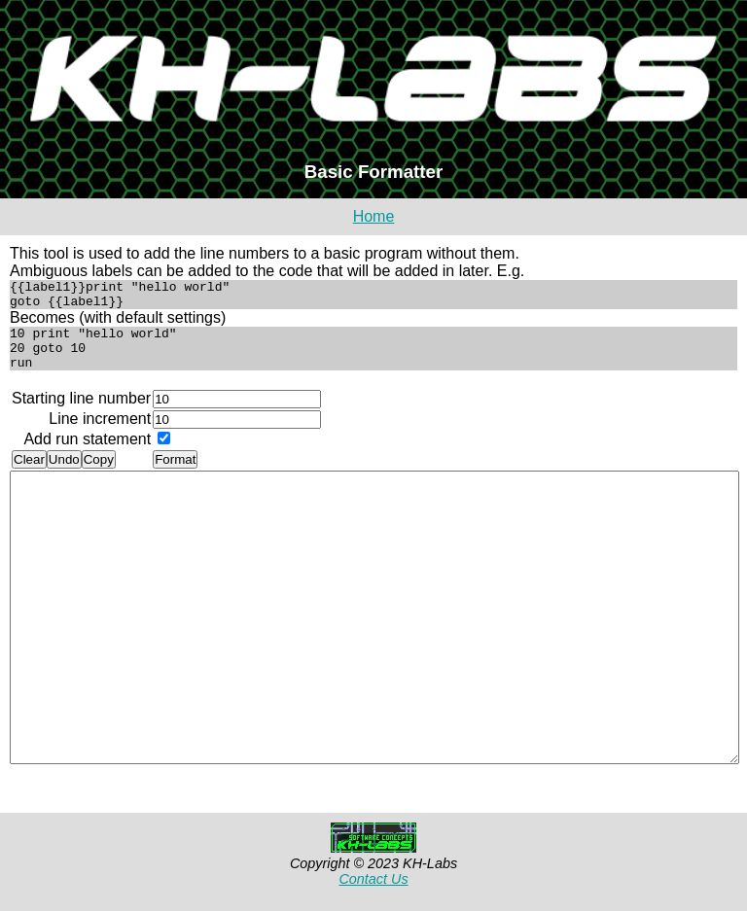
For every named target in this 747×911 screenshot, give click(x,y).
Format (175, 474)
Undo (64, 474)
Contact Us (373, 893)
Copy (99, 474)
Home (374, 216)
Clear (29, 474)
